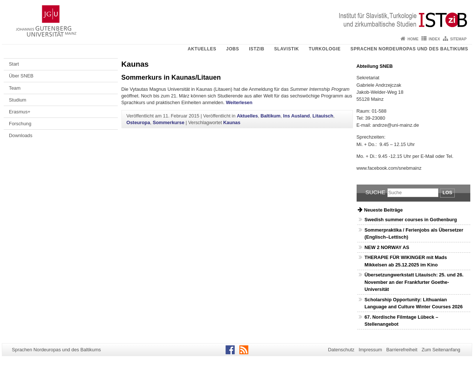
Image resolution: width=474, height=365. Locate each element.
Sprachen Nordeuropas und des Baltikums (409, 49)
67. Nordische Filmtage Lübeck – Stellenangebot (401, 320)
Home (412, 39)
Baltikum (270, 116)
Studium (17, 100)
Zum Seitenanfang (440, 349)
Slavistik (286, 49)
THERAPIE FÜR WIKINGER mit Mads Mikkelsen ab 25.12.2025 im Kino (405, 261)
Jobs (232, 49)
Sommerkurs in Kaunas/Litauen (171, 77)
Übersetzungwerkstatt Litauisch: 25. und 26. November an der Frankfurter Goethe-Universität (413, 282)
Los (447, 192)
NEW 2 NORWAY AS (386, 247)
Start (14, 64)
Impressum (370, 349)
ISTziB (256, 49)
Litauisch (323, 116)
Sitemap (458, 39)
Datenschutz (341, 349)
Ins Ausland (296, 116)
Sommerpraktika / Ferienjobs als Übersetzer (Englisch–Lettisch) (413, 233)
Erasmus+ (19, 112)
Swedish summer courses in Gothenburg (410, 219)
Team (14, 88)
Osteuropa (138, 122)
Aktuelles (202, 49)
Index (434, 39)
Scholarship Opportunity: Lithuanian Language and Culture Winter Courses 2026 (413, 303)
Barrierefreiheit (401, 349)
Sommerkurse (168, 122)
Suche (375, 192)
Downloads (20, 135)
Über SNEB (21, 76)
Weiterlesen (239, 102)
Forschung (20, 123)
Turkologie (325, 49)
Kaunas (231, 122)
